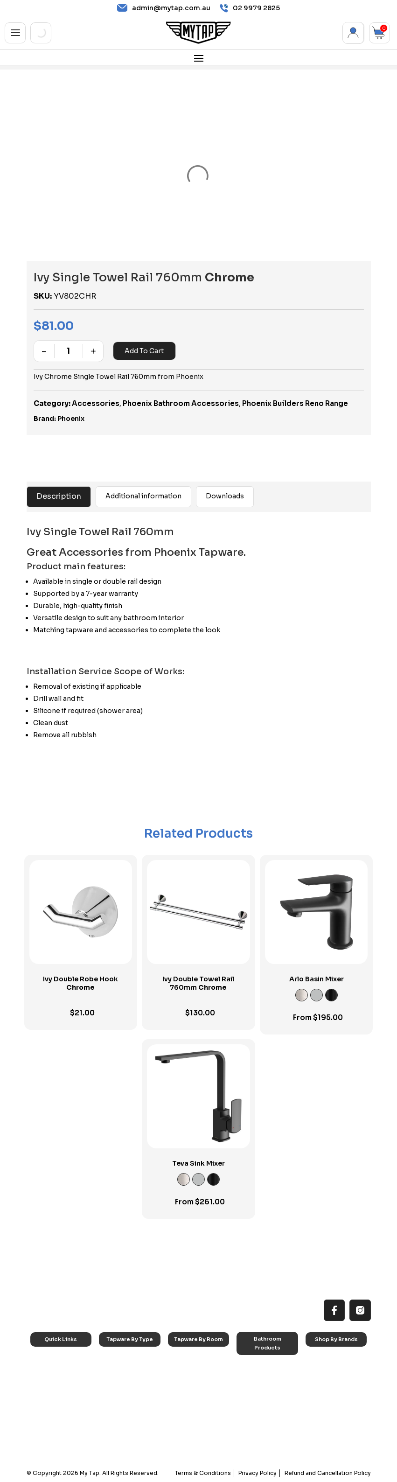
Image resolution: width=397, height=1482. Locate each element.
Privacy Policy (258, 1472)
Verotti (322, 1425)
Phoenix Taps (330, 1383)
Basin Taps (120, 1372)
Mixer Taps (120, 1395)
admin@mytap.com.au (163, 8)
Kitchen (185, 1359)
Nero (319, 1372)
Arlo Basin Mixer (316, 979)
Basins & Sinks (262, 1392)
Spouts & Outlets (128, 1407)
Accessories (95, 403)
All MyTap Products (63, 1372)
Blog (44, 1418)
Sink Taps (119, 1359)
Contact (48, 1430)
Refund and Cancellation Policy (328, 1472)
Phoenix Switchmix (337, 1413)
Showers (186, 1395)
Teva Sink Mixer (198, 1163)
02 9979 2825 (250, 8)
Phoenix (70, 418)
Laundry (185, 1372)
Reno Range (54, 1383)
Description (58, 496)
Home (46, 1359)
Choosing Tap (57, 1395)
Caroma (323, 1359)
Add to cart (144, 351)
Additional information (143, 496)
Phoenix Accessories (329, 1398)
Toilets (252, 1403)
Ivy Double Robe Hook (80, 983)
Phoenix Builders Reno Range (295, 403)
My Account (353, 32)
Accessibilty (54, 1407)
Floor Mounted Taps (133, 1418)
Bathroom (188, 1383)
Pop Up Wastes (264, 1415)
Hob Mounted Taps (131, 1430)
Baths (251, 1380)
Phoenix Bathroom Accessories (181, 403)
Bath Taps (119, 1383)
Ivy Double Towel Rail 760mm (198, 983)
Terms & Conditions (203, 1472)
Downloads (225, 496)
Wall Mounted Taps (131, 1442)
